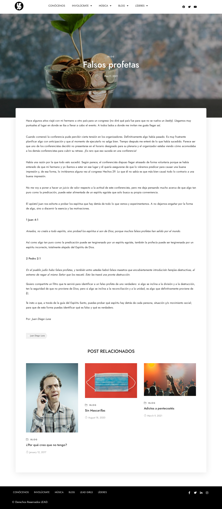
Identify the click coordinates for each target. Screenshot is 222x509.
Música (105, 6)
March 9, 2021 (153, 415)
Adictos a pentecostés (159, 408)
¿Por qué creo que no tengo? (46, 445)
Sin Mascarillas (95, 410)
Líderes (141, 6)
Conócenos (56, 5)
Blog (123, 6)
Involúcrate (82, 6)
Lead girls (86, 492)
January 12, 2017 (36, 452)
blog (111, 56)
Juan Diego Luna (41, 319)
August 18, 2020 (95, 417)
